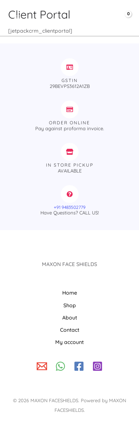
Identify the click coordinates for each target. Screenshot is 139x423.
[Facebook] (79, 366)
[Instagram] (97, 366)
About (69, 317)
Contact (69, 330)
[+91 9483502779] (70, 194)
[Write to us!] (42, 366)
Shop (69, 305)
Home (69, 292)
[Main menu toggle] (16, 18)
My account (69, 342)
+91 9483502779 (70, 207)
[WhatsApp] (60, 366)
